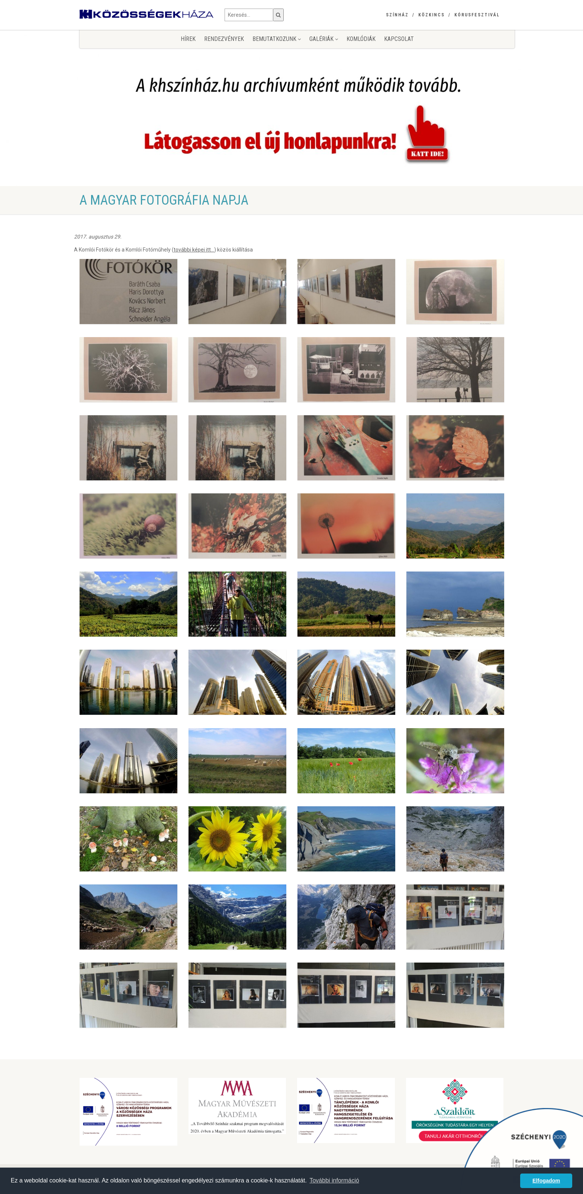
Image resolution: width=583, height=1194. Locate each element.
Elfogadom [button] (546, 1181)
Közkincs (431, 14)
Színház (397, 14)
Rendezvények (224, 38)
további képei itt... (194, 250)
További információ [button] (334, 1180)
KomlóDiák (361, 38)
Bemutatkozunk (276, 38)
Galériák (323, 38)
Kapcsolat (399, 38)
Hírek (188, 38)
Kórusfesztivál (477, 14)
